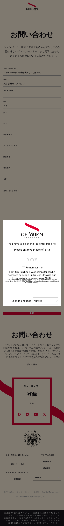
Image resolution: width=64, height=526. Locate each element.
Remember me (33, 267)
